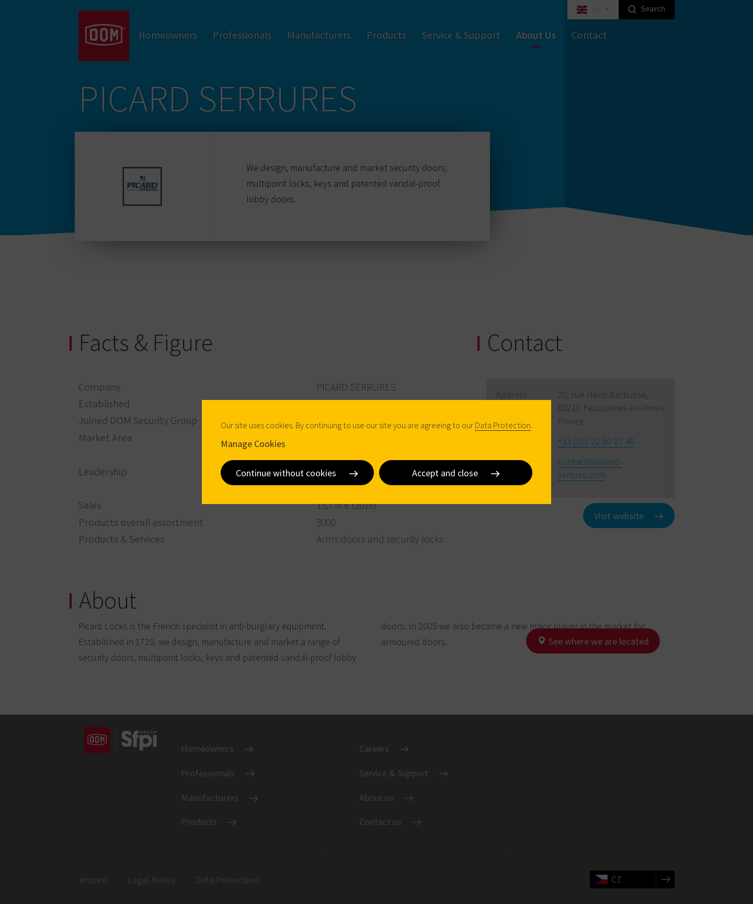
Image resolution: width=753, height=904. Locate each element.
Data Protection (503, 425)
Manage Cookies (253, 444)
